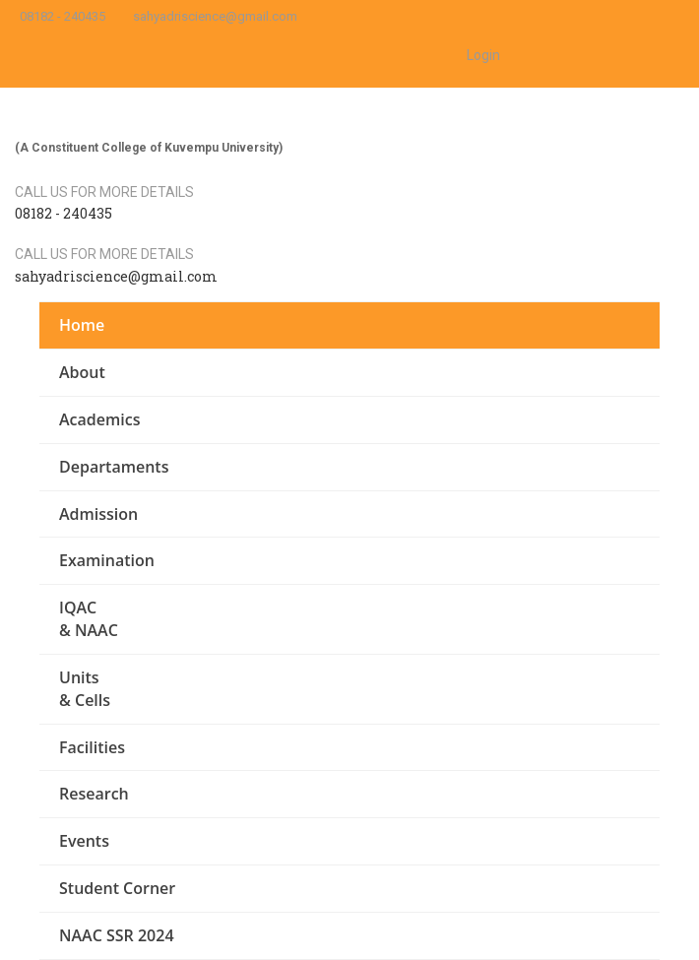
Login (483, 55)
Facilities (92, 747)
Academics (99, 419)
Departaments (113, 467)
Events (84, 841)
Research (94, 793)
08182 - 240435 (62, 16)
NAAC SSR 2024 (116, 935)
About (82, 372)
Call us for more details (104, 192)
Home (81, 325)
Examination (107, 560)
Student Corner (117, 888)
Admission (98, 514)
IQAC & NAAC (88, 619)
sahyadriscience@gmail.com (215, 16)
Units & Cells (84, 689)
